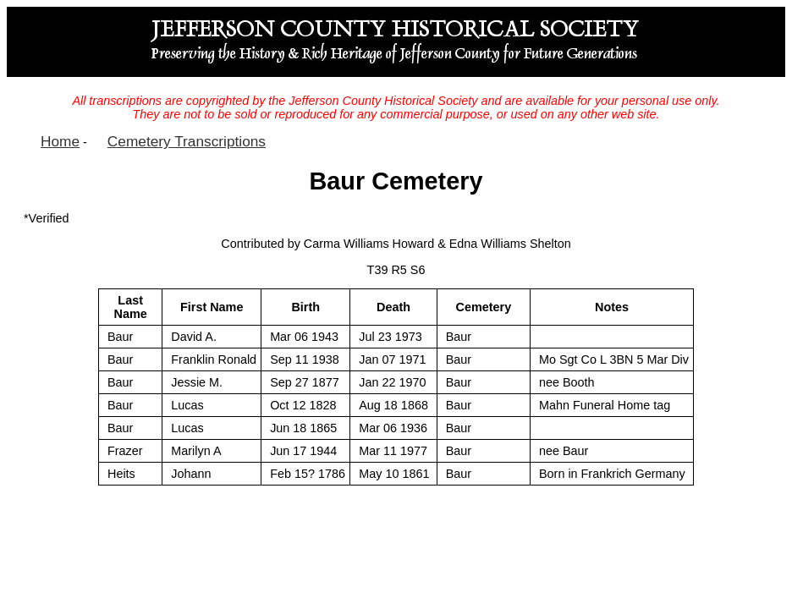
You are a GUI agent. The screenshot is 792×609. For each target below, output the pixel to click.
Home (60, 141)
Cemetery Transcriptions (186, 141)
